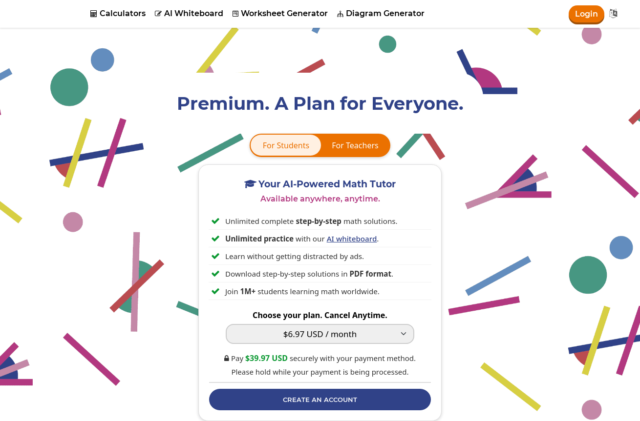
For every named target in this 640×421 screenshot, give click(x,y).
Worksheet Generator (280, 13)
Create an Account (320, 399)
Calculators (118, 13)
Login (586, 14)
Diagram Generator (381, 13)
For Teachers (355, 145)
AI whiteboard (352, 238)
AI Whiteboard (189, 13)
